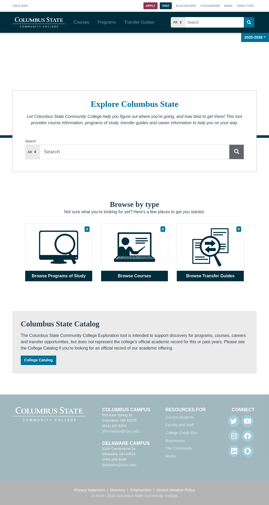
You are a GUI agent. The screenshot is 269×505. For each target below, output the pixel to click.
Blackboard (186, 5)
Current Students (179, 417)
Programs (107, 22)
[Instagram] (234, 436)
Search (30, 141)
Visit (165, 5)
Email (228, 5)
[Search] (249, 22)
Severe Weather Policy (176, 490)
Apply (150, 5)
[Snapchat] (248, 451)
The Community (178, 448)
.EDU (20, 6)
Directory (245, 5)
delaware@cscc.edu (119, 465)
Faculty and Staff (179, 425)
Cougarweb (210, 5)
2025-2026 (254, 37)
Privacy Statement (89, 490)
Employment (140, 490)
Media (170, 456)
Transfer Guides (139, 22)
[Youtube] (248, 421)
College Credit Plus (181, 433)
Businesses (175, 441)
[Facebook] (248, 436)
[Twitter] (234, 421)
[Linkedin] (234, 451)
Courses (81, 22)
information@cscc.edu (121, 431)
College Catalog (38, 360)
